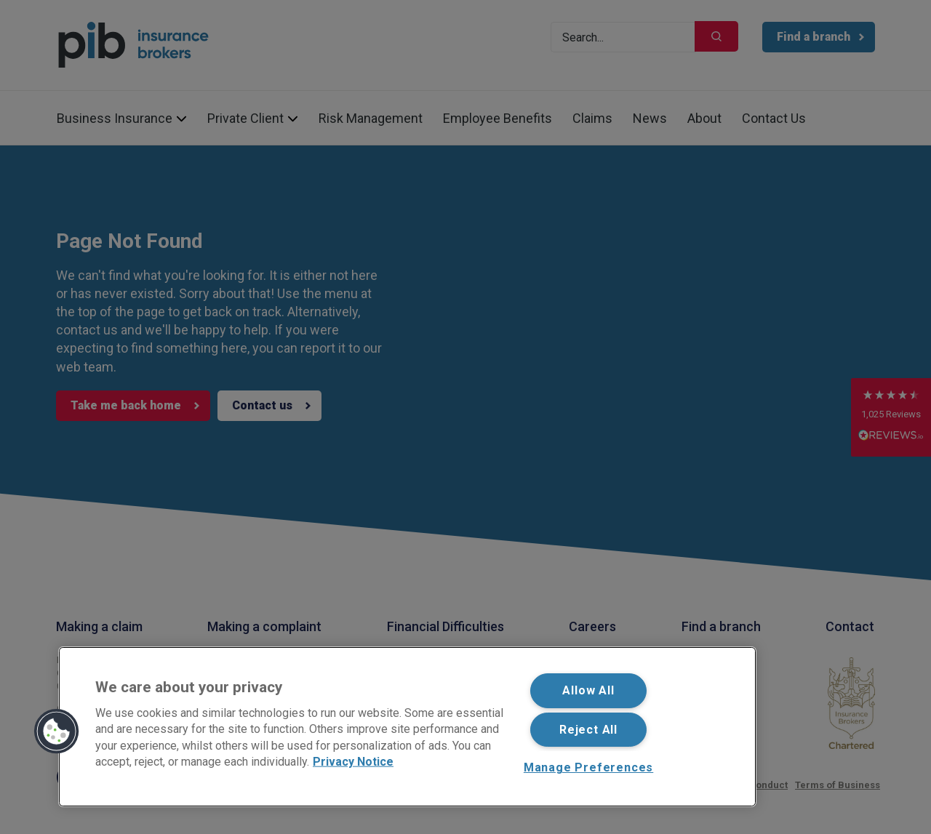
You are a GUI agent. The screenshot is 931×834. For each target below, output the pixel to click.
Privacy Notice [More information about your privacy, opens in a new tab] (353, 762)
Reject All (588, 730)
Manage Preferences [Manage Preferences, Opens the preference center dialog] (588, 767)
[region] (407, 726)
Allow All (588, 690)
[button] (56, 731)
